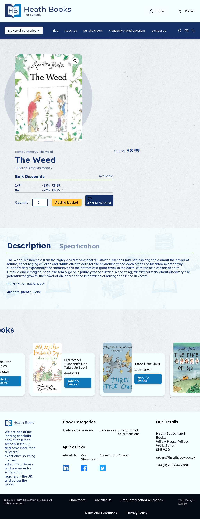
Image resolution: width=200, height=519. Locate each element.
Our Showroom (93, 30)
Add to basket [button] (73, 382)
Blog (55, 30)
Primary (31, 152)
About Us (71, 30)
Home (19, 152)
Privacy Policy (136, 513)
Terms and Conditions (101, 513)
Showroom (77, 500)
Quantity (22, 202)
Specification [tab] (79, 246)
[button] (75, 60)
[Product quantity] (40, 202)
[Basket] (180, 11)
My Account (108, 455)
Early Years (71, 430)
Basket (123, 455)
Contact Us (159, 30)
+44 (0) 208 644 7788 (172, 465)
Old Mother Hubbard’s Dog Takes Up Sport (76, 363)
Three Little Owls (147, 364)
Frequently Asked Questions (127, 30)
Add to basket (66, 202)
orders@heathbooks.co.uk (175, 457)
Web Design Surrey (186, 502)
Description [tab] (29, 245)
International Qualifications (128, 432)
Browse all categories (24, 30)
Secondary (108, 430)
